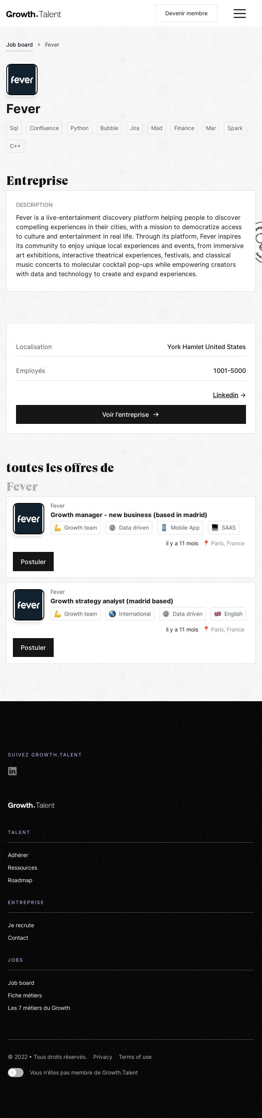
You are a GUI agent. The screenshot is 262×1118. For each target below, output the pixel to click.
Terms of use (135, 1056)
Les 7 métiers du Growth (39, 1007)
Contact (18, 937)
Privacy (102, 1056)
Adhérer (18, 855)
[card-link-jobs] (112, 536)
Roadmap (20, 880)
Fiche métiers (25, 995)
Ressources (22, 867)
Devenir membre (186, 13)
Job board (19, 44)
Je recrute (21, 925)
